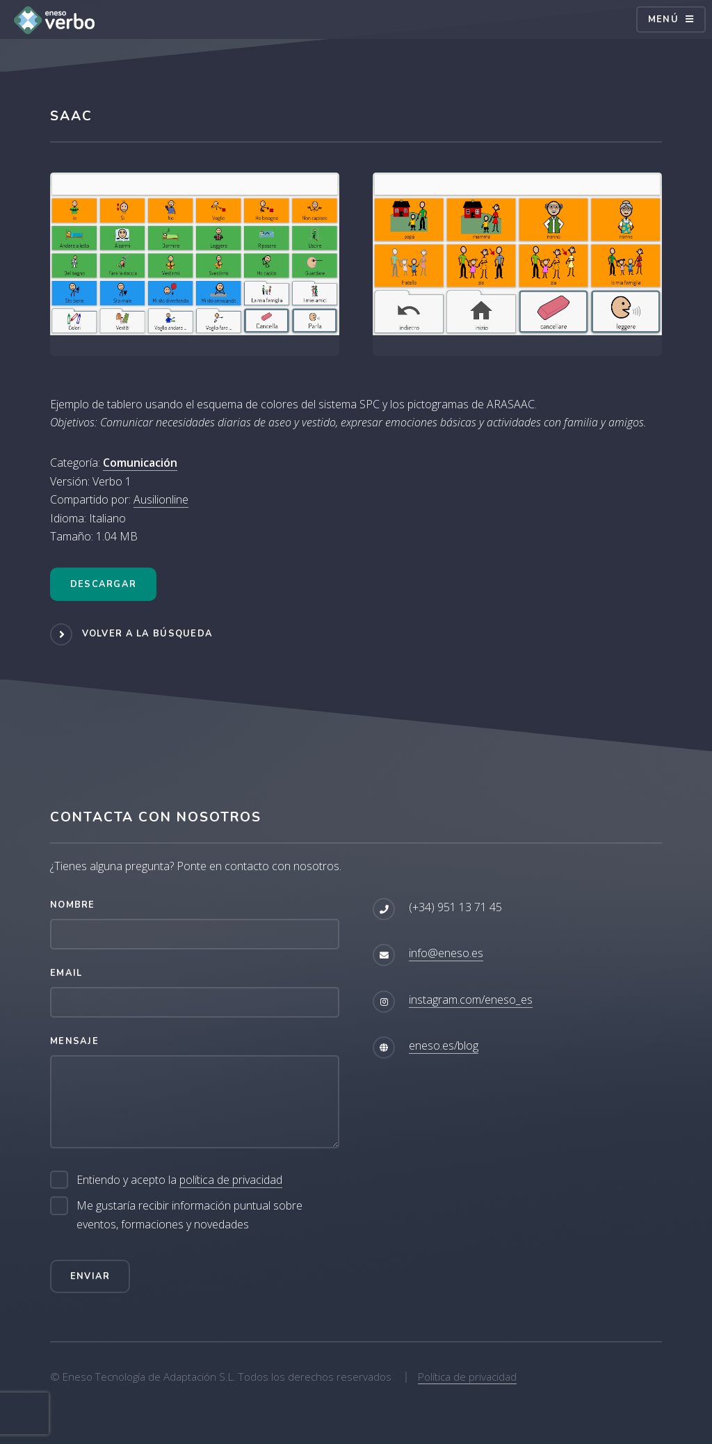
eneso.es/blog (443, 1045)
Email (66, 973)
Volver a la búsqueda (147, 633)
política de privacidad (230, 1179)
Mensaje (74, 1041)
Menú (663, 19)
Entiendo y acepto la (179, 1180)
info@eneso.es (446, 953)
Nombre (72, 905)
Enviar (90, 1276)
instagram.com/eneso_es (471, 999)
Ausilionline (161, 499)
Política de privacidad (467, 1376)
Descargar (103, 584)
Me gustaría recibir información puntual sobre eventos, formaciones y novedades (189, 1214)
